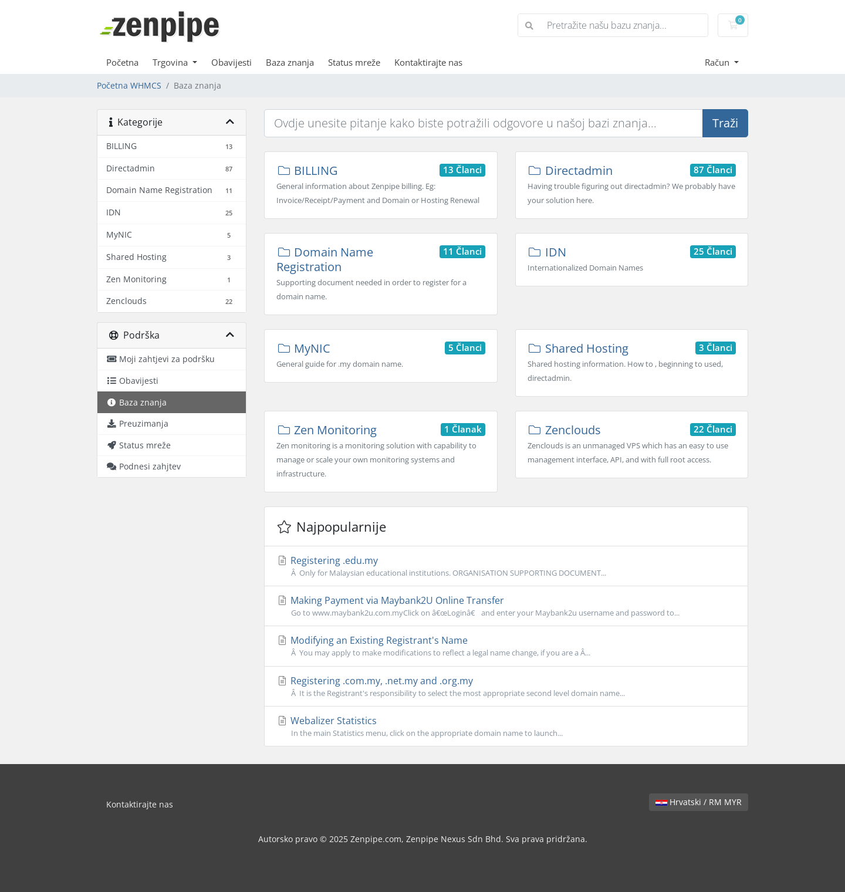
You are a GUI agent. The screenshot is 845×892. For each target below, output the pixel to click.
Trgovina (171, 62)
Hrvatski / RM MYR (698, 801)
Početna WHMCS (129, 85)
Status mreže (354, 62)
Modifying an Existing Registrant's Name (506, 646)
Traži (725, 123)
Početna (122, 62)
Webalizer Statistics (506, 726)
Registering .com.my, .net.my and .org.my (506, 686)
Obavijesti (231, 62)
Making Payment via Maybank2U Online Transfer (506, 606)
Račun (718, 62)
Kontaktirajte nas (428, 62)
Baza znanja (290, 62)
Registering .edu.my (506, 566)
